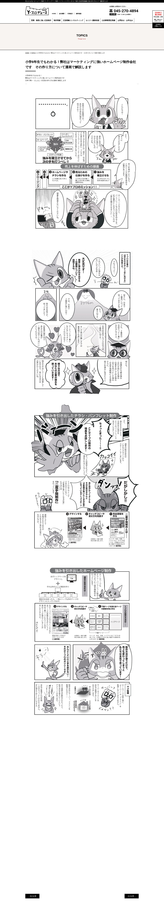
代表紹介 (74, 14)
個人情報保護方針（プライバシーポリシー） (121, 891)
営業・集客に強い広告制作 (41, 21)
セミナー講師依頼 (92, 21)
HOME (58, 14)
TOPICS (37, 51)
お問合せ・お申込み (125, 21)
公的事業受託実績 (108, 21)
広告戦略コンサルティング (73, 21)
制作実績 (57, 21)
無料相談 (83, 14)
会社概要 (66, 14)
